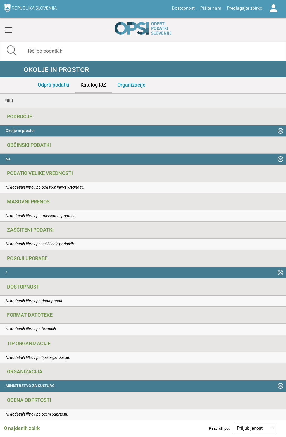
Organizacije (131, 85)
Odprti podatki (53, 85)
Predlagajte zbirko (244, 8)
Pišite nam (210, 8)
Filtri (8, 101)
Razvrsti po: (219, 428)
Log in (273, 8)
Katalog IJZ (93, 85)
